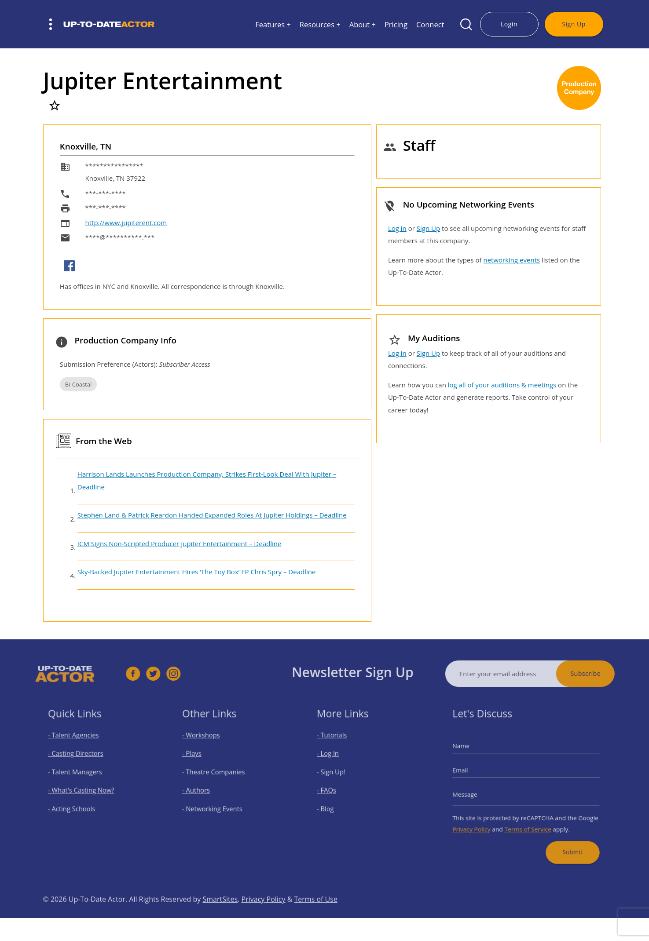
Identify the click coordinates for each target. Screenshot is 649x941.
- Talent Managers (79, 774)
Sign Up (573, 24)
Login (509, 24)
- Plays (199, 758)
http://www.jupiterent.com (126, 222)
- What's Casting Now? (84, 789)
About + (362, 24)
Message (474, 792)
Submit (565, 842)
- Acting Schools (76, 805)
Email (470, 772)
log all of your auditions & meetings (502, 384)
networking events (511, 259)
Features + (273, 24)
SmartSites (220, 915)
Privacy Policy (480, 822)
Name (471, 751)
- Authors (202, 789)
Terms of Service (527, 822)
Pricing (396, 24)
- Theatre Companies (217, 774)
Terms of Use (315, 915)
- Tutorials (338, 743)
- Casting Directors (79, 758)
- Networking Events (216, 805)
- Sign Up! (337, 774)
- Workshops (207, 743)
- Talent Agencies (77, 743)
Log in (397, 228)
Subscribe (601, 673)
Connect (430, 24)
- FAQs (333, 789)
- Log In (334, 758)
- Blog (332, 805)
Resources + (320, 24)
